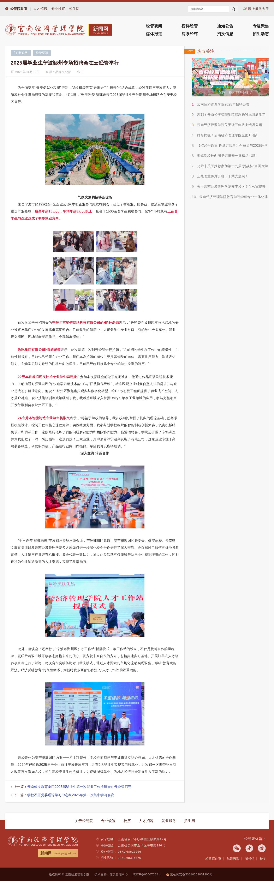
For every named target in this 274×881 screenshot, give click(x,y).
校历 (127, 821)
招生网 (74, 8)
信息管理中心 (119, 874)
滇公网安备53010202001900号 (189, 874)
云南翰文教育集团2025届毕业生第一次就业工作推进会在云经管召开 (79, 787)
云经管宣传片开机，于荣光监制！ (223, 176)
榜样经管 (189, 26)
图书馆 (250, 858)
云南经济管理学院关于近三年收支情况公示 (229, 125)
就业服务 (168, 821)
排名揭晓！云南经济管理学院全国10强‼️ (227, 135)
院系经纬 (189, 34)
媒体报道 (154, 34)
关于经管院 (84, 821)
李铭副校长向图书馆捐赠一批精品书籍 (226, 155)
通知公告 (225, 26)
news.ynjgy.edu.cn (65, 853)
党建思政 (233, 858)
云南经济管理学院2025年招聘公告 (223, 104)
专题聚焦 (261, 26)
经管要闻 (154, 26)
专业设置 (58, 8)
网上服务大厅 (258, 9)
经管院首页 (19, 9)
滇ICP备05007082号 (147, 874)
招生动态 (261, 34)
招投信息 (225, 34)
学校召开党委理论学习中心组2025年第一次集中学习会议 (70, 795)
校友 (263, 858)
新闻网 (21, 52)
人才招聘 (40, 8)
